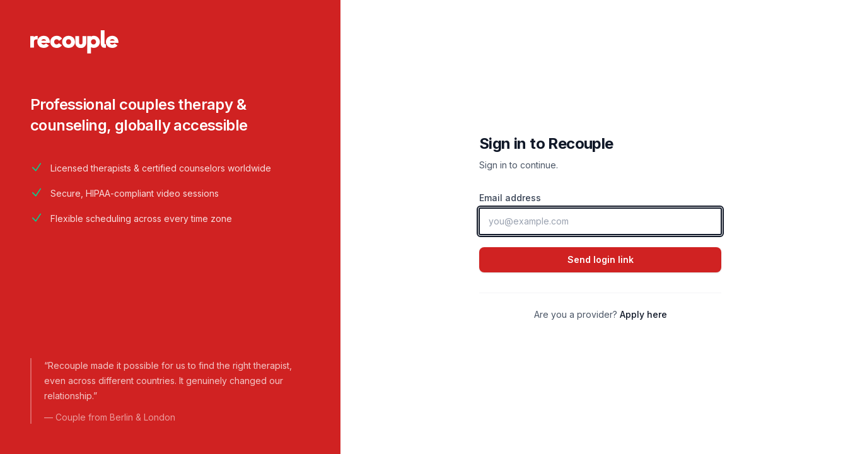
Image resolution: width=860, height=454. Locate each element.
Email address (510, 197)
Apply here (643, 314)
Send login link (600, 259)
